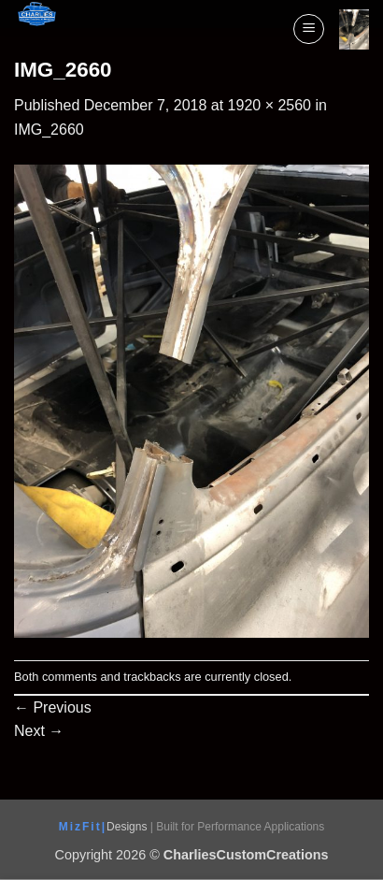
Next (39, 731)
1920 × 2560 (269, 105)
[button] (308, 29)
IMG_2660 (49, 129)
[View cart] (354, 29)
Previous (53, 707)
